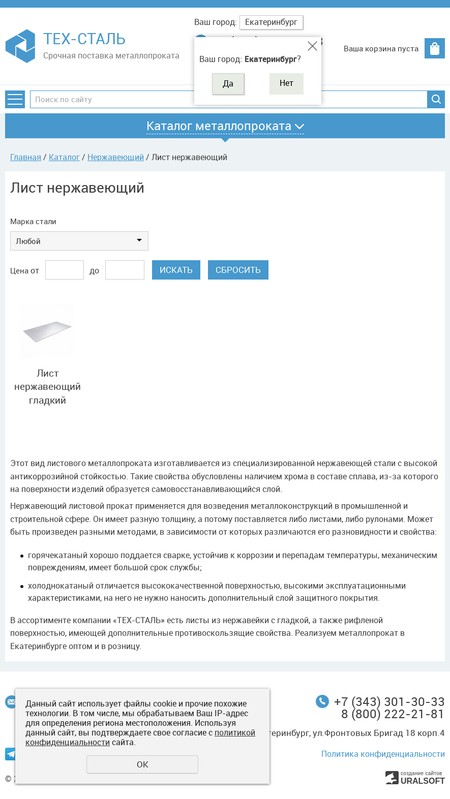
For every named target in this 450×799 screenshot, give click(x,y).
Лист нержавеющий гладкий (47, 386)
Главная (25, 157)
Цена (19, 270)
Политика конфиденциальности (383, 753)
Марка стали (33, 221)
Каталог (64, 157)
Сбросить (238, 269)
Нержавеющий (115, 157)
